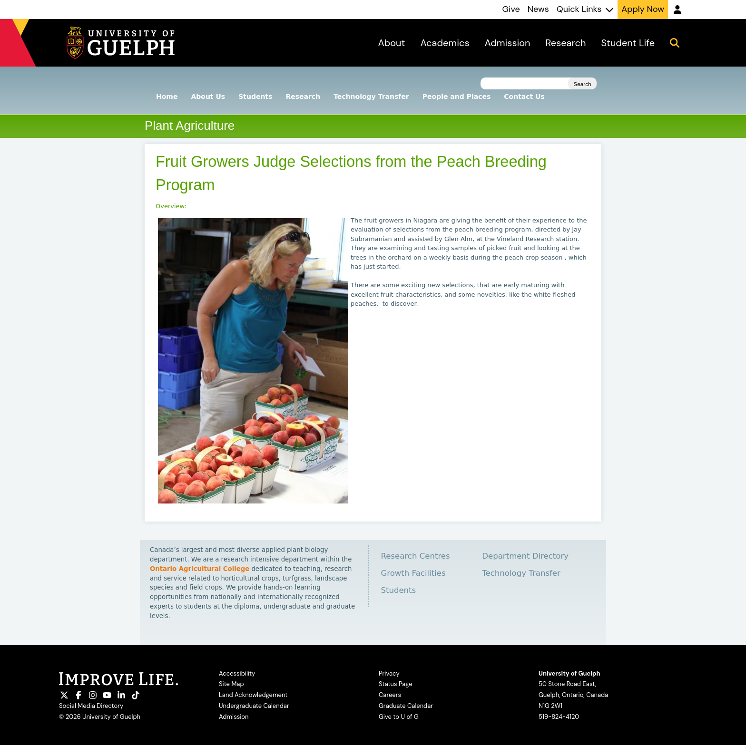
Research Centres (415, 556)
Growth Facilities (413, 573)
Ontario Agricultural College (199, 568)
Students (255, 96)
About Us (208, 96)
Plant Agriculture (190, 125)
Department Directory (525, 556)
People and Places (456, 96)
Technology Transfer (371, 96)
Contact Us (524, 96)
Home (166, 96)
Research (302, 96)
